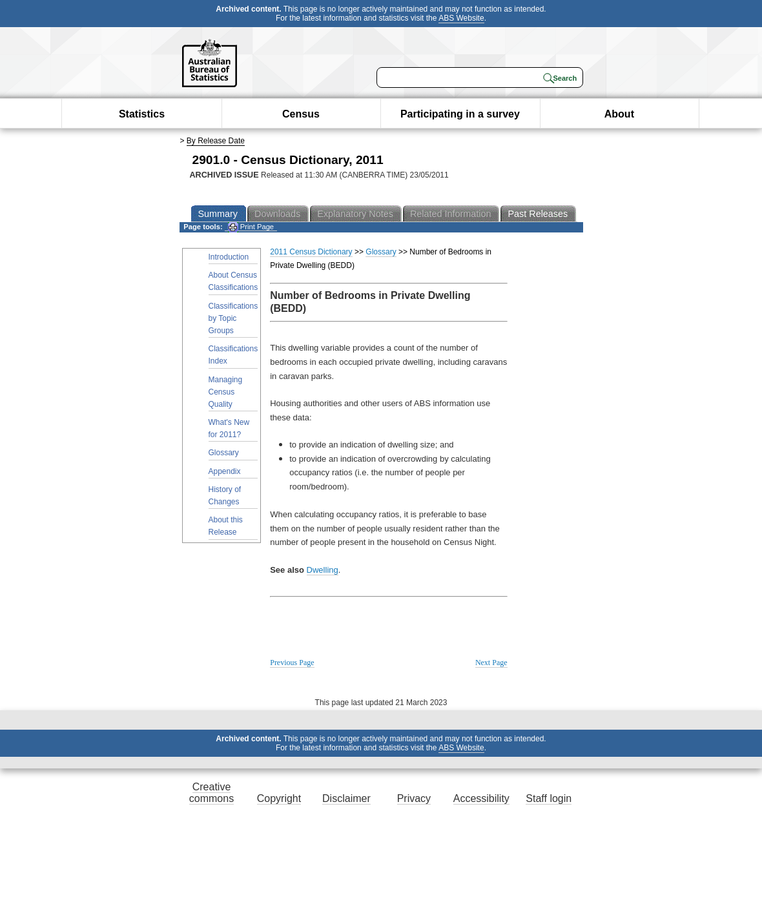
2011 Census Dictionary (311, 251)
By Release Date (216, 140)
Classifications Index (233, 354)
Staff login (549, 798)
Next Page (491, 662)
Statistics (142, 113)
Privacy (414, 798)
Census (301, 113)
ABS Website (461, 18)
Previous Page (292, 662)
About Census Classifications (233, 281)
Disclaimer (346, 798)
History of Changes (225, 495)
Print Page (251, 227)
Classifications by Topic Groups (233, 318)
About (619, 113)
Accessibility (481, 798)
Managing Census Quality (226, 392)
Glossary (224, 452)
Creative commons (211, 792)
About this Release (226, 526)
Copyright (279, 798)
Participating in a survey (460, 113)
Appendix (225, 471)
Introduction (229, 257)
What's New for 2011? (229, 428)
